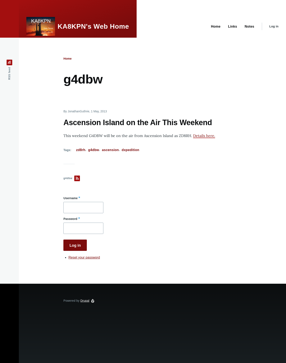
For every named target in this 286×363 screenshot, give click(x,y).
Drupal (84, 300)
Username (70, 198)
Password (70, 219)
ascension (110, 150)
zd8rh (80, 150)
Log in (273, 26)
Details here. (204, 135)
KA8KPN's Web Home (93, 26)
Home (67, 58)
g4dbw (93, 150)
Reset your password (84, 257)
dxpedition (130, 150)
